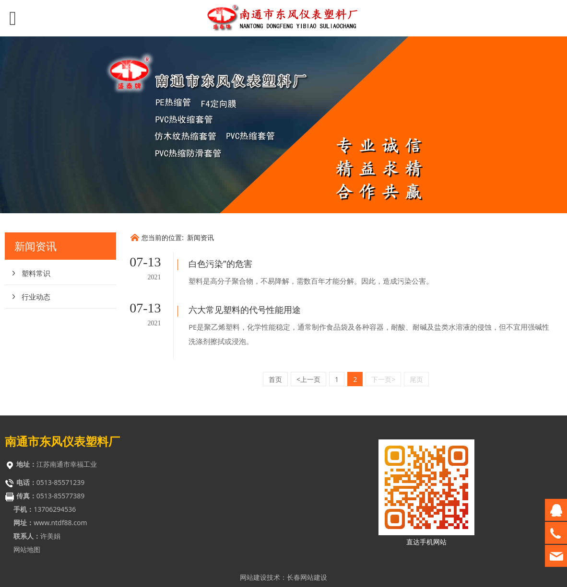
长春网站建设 (307, 557)
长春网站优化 (307, 575)
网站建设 (253, 557)
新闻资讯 (200, 237)
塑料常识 (36, 273)
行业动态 (36, 296)
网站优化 (253, 575)
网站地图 (26, 529)
